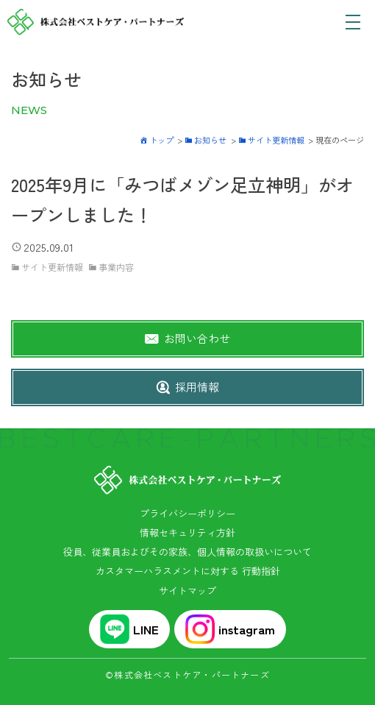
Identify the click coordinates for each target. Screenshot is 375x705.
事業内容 (116, 267)
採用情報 (197, 386)
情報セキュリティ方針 (187, 532)
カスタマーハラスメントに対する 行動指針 (188, 571)
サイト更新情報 (52, 267)
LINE (129, 629)
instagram (230, 629)
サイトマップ (187, 591)
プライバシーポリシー (187, 513)
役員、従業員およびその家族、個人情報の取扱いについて (187, 552)
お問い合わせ (197, 338)
